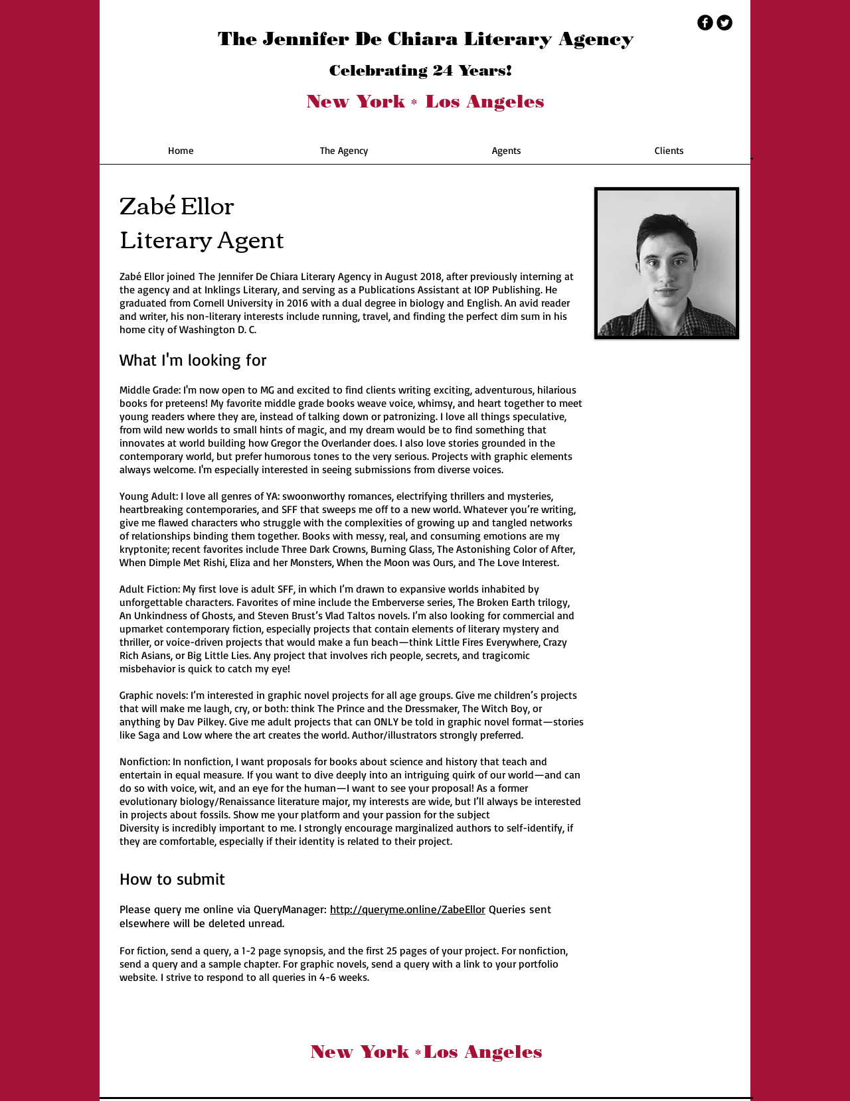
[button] (343, 155)
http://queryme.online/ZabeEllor (407, 909)
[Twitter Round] (724, 23)
